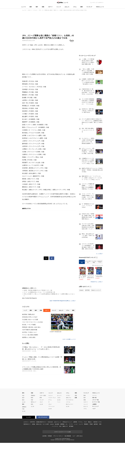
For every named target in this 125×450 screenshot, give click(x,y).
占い (67, 424)
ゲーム (50, 399)
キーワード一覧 (95, 402)
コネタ (58, 397)
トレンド (58, 6)
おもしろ (67, 6)
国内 (31, 6)
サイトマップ (95, 406)
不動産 (91, 424)
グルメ (50, 404)
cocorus (52, 424)
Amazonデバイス (99, 262)
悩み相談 (57, 424)
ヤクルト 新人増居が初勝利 (30, 335)
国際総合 (24, 406)
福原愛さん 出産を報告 (28, 337)
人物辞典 (94, 404)
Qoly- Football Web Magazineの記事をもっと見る (63, 300)
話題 (76, 397)
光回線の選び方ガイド (41, 422)
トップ (25, 310)
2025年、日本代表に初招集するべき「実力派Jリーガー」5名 (38, 290)
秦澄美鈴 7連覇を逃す (28, 314)
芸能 (43, 6)
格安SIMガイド (27, 424)
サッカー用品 (87, 262)
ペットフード (55, 426)
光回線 (33, 424)
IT (48, 402)
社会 (23, 395)
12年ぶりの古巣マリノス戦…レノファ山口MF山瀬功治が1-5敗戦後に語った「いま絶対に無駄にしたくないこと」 (49, 294)
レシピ (75, 424)
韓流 (32, 404)
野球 (41, 397)
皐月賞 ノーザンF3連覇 (29, 324)
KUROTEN (32, 422)
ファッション (51, 406)
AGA (60, 426)
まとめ (23, 402)
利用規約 (50, 436)
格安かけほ (38, 424)
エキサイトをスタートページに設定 (62, 431)
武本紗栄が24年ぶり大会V (29, 317)
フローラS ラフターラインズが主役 (32, 322)
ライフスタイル (69, 399)
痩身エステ (65, 426)
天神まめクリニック (67, 422)
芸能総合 (33, 395)
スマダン (68, 395)
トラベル (68, 402)
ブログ (85, 422)
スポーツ (50, 6)
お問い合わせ (79, 436)
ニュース (23, 6)
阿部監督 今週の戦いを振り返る (31, 327)
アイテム (80, 422)
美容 (100, 424)
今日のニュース (100, 6)
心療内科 (75, 422)
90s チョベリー (69, 404)
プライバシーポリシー (58, 436)
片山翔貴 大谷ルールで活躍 (30, 319)
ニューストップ (93, 2)
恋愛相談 (62, 424)
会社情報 (44, 436)
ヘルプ (93, 408)
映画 (32, 397)
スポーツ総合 (43, 395)
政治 (23, 399)
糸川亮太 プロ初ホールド (29, 332)
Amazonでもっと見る (96, 281)
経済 (23, 397)
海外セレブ (33, 402)
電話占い (90, 422)
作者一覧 (94, 397)
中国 (23, 409)
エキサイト (100, 2)
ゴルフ (41, 402)
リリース (94, 395)
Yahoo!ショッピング (96, 290)
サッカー (42, 399)
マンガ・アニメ (52, 397)
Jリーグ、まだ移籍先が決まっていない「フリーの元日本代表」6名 (39, 292)
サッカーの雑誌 (81, 262)
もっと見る (99, 253)
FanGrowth (50, 422)
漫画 (81, 6)
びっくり (59, 395)
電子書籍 (71, 426)
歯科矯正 (96, 424)
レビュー (50, 395)
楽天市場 (87, 290)
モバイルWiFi (46, 424)
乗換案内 (86, 424)
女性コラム (68, 397)
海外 (37, 6)
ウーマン (71, 424)
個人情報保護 (68, 436)
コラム (74, 6)
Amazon (81, 290)
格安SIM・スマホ (97, 422)
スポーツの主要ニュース (69, 339)
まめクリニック (57, 422)
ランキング (89, 6)
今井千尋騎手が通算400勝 (29, 329)
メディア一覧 (95, 399)
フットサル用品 (93, 262)
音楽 (32, 399)
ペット (58, 402)
